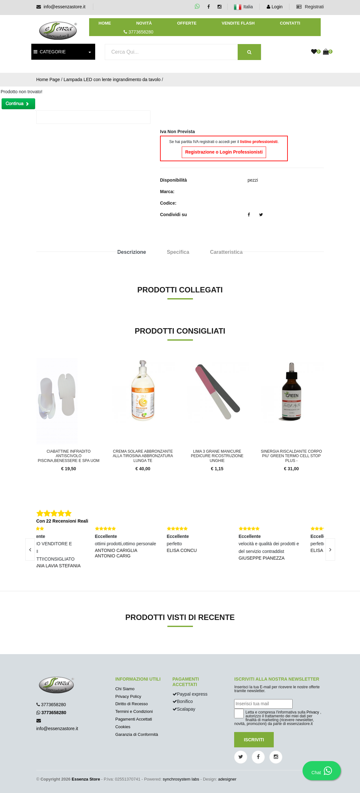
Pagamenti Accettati (133, 719)
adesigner (227, 779)
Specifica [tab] (178, 252)
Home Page (48, 79)
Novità (144, 23)
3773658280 (53, 704)
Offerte (186, 23)
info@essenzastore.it (64, 6)
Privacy (313, 712)
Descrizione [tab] (131, 252)
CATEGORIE (50, 51)
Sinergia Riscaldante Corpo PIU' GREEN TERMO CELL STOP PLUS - (291, 456)
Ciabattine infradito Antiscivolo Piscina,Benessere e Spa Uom (68, 456)
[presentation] (30, 549)
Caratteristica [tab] (226, 252)
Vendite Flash (238, 23)
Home (105, 23)
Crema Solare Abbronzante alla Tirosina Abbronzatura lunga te (143, 456)
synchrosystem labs (181, 779)
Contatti (290, 23)
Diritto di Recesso (131, 703)
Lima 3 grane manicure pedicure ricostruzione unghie (217, 456)
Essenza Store (86, 779)
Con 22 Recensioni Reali (62, 521)
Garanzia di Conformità (136, 734)
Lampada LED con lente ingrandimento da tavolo (112, 79)
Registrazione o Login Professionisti (224, 152)
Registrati (310, 6)
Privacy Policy (128, 696)
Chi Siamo (124, 688)
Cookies (122, 726)
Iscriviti (254, 739)
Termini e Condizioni (134, 711)
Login (274, 6)
